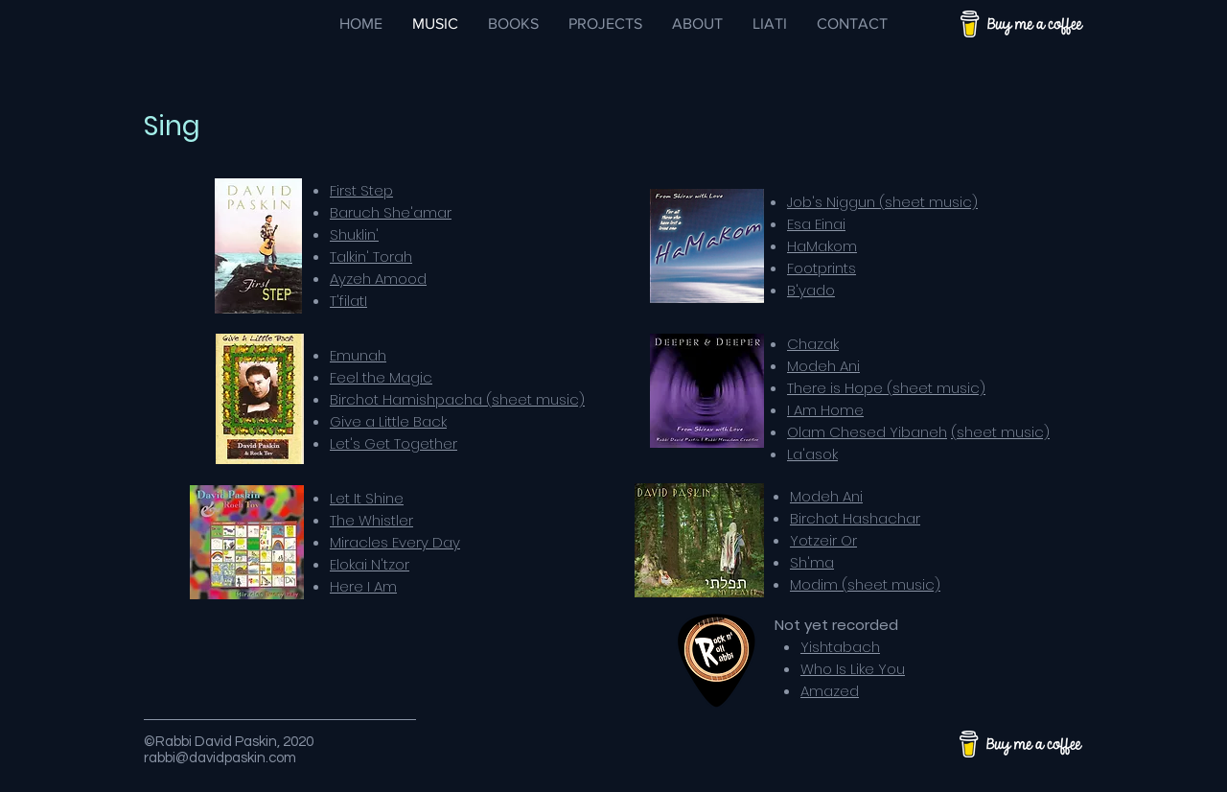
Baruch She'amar (390, 212)
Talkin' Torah (371, 256)
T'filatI (348, 301)
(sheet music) (1000, 432)
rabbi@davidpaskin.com (220, 758)
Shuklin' (354, 234)
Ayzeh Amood (378, 278)
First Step (361, 190)
